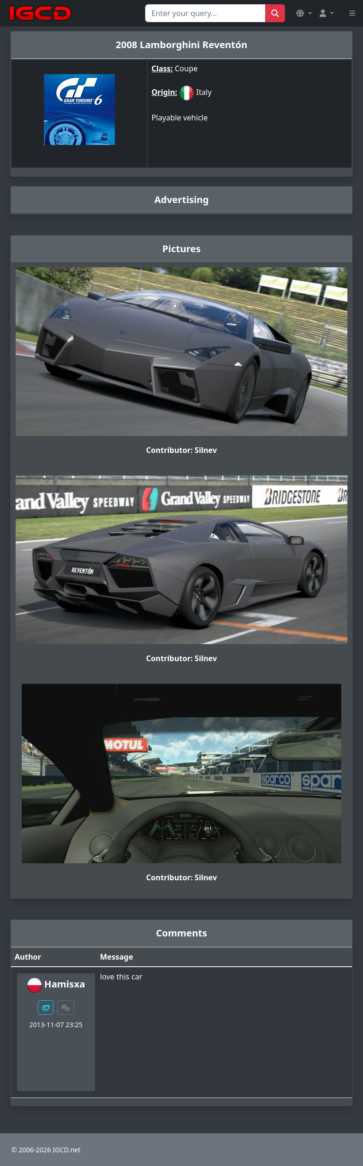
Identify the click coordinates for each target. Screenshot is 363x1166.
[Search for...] (205, 13)
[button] (304, 13)
